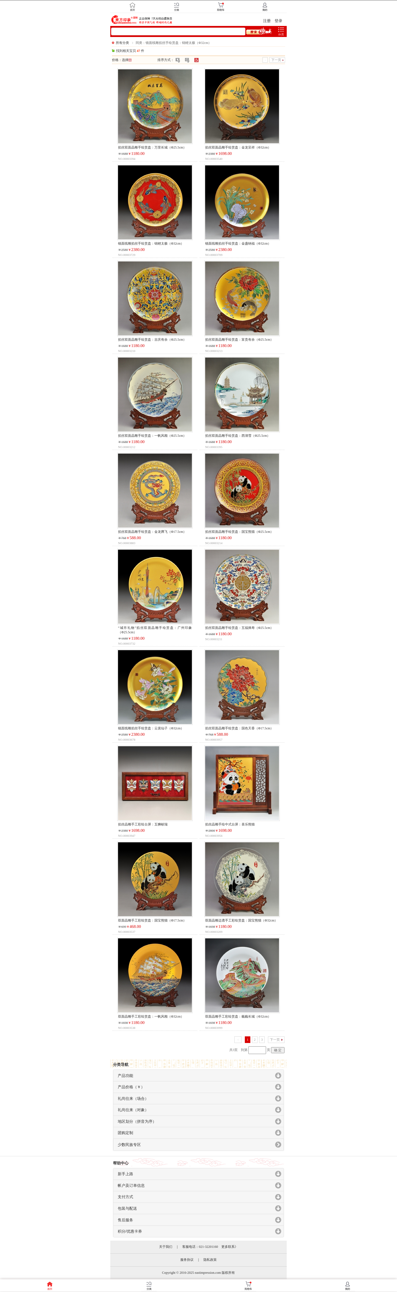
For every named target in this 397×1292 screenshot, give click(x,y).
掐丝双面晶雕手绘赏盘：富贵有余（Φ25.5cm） (239, 339)
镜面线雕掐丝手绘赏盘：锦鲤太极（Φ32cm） (151, 243)
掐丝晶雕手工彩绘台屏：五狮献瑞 (143, 824)
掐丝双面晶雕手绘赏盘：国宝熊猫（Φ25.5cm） (239, 532)
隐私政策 (210, 1260)
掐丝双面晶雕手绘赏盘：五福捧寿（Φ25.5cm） (239, 628)
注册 (267, 21)
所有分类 (122, 43)
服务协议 (187, 1260)
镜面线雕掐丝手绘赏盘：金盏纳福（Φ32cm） (238, 243)
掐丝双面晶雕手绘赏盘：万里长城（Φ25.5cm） (152, 147)
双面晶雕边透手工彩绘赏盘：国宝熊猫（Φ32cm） (241, 920)
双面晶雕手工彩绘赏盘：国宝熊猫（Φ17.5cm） (152, 920)
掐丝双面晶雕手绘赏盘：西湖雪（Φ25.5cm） (237, 436)
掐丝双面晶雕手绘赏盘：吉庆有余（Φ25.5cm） (152, 339)
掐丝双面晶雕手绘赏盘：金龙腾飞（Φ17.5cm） (152, 532)
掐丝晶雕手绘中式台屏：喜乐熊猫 (230, 824)
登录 (278, 21)
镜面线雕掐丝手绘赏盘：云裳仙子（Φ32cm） (151, 728)
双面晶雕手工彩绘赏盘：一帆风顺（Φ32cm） (151, 1016)
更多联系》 (229, 1247)
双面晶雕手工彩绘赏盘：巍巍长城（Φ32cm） (238, 1016)
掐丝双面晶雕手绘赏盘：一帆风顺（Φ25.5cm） (152, 436)
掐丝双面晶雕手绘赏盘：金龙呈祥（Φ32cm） (238, 147)
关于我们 (165, 1247)
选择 (127, 60)
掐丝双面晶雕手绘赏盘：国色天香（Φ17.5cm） (239, 728)
